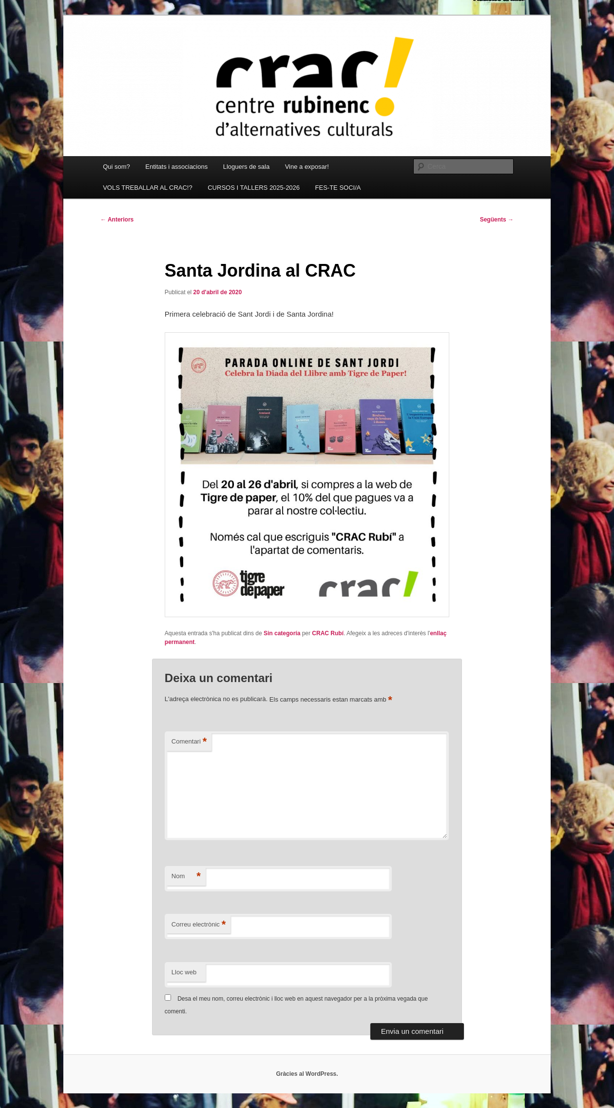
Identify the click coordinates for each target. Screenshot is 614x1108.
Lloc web (184, 972)
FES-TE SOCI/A (338, 187)
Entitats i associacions (176, 166)
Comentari (189, 742)
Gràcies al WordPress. (307, 1073)
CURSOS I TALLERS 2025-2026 (254, 187)
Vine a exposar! (307, 166)
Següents (497, 219)
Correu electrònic (199, 925)
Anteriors (117, 219)
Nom (186, 876)
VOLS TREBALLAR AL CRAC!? (147, 187)
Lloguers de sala (246, 166)
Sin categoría (282, 633)
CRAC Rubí (328, 633)
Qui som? (116, 166)
